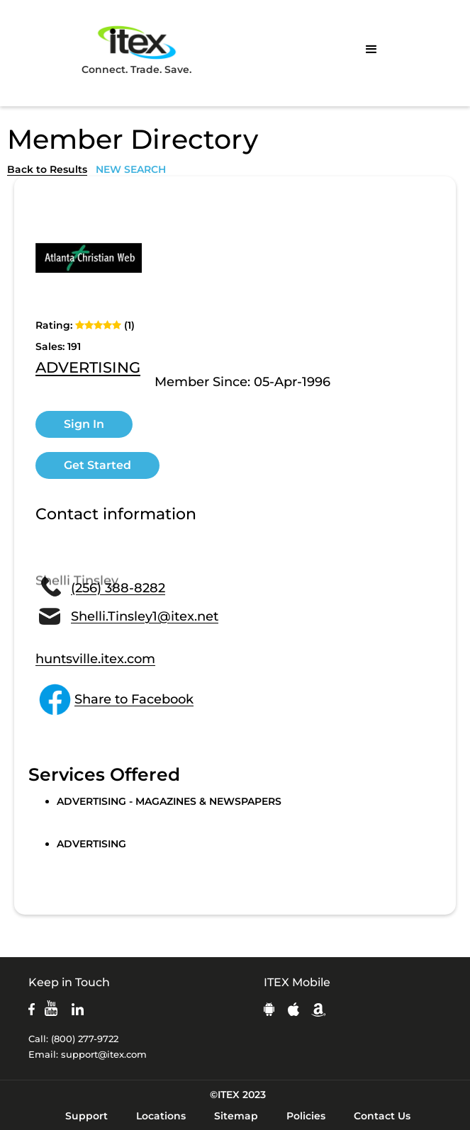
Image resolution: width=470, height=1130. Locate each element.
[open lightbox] (88, 258)
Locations (161, 1115)
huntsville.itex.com (95, 659)
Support (86, 1115)
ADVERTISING (87, 368)
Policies (305, 1115)
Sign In (84, 424)
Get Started (97, 465)
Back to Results (47, 169)
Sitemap (236, 1115)
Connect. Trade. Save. (136, 49)
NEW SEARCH (131, 169)
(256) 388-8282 (118, 588)
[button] (371, 50)
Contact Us (382, 1115)
